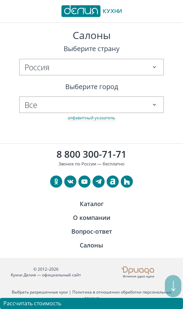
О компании (91, 218)
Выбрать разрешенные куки (40, 292)
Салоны (91, 245)
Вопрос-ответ (91, 231)
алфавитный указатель (91, 118)
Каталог (92, 204)
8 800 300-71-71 (91, 154)
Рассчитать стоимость (32, 303)
